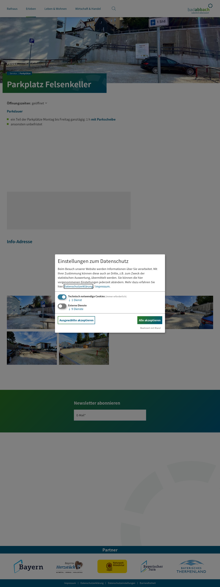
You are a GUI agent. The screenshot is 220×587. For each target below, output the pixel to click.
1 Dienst (75, 300)
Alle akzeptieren (150, 320)
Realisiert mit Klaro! (150, 328)
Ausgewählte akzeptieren (76, 320)
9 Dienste (75, 309)
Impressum (102, 286)
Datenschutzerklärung (78, 286)
